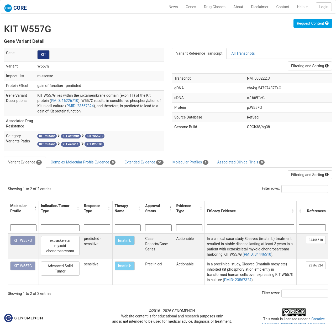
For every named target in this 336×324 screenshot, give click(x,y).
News (173, 7)
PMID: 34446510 (257, 254)
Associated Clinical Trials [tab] (241, 162)
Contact (282, 7)
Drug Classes (214, 7)
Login (323, 7)
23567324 (316, 265)
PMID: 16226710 (64, 101)
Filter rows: (271, 188)
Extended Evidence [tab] (143, 162)
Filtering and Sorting (310, 66)
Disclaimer (259, 7)
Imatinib (125, 240)
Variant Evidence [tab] (25, 162)
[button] (35, 208)
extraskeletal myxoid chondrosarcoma (60, 245)
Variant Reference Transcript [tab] (199, 53)
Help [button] (302, 7)
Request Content (313, 23)
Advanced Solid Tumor (60, 268)
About (238, 7)
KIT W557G (23, 240)
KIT (43, 55)
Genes (191, 7)
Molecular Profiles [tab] (190, 162)
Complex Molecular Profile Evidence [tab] (83, 162)
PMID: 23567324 (80, 106)
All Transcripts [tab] (243, 53)
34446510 (316, 240)
